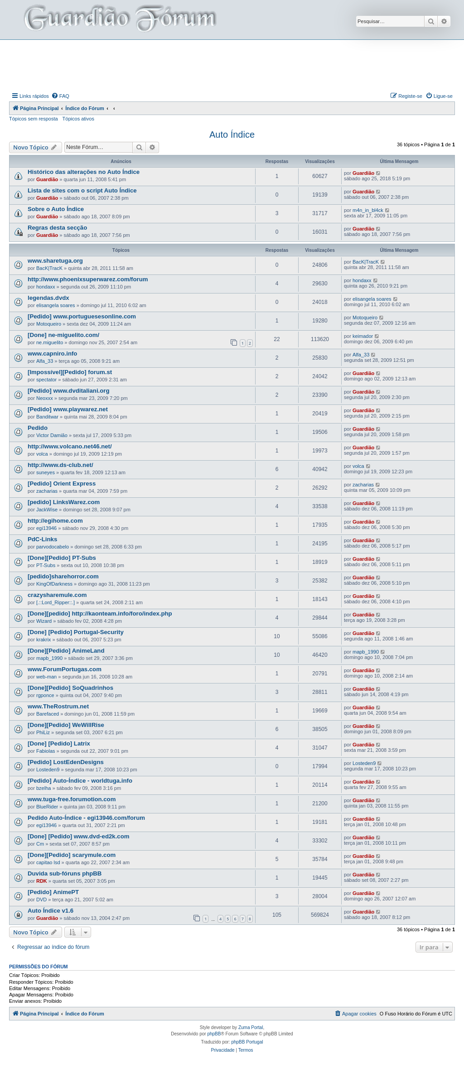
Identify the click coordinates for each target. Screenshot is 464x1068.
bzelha (43, 788)
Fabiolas (45, 751)
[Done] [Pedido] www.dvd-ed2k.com (78, 836)
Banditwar (47, 416)
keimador (363, 336)
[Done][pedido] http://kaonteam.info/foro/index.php (100, 613)
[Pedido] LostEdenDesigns (66, 762)
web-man (46, 676)
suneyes (45, 472)
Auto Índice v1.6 (50, 910)
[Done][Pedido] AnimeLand (66, 650)
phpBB (214, 1033)
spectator (46, 379)
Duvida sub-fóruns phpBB (65, 873)
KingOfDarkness (54, 584)
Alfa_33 (44, 361)
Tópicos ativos (78, 118)
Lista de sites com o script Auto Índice (82, 190)
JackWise (47, 509)
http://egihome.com (55, 520)
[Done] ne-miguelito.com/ (63, 335)
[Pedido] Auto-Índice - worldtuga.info (80, 780)
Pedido (38, 427)
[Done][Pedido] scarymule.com (72, 855)
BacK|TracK (49, 268)
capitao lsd (48, 862)
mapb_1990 (49, 658)
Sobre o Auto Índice (56, 209)
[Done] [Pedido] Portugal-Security (76, 632)
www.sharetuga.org (55, 260)
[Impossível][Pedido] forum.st (70, 372)
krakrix (43, 639)
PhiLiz (43, 732)
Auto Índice (232, 135)
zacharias (47, 491)
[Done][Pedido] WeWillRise (66, 725)
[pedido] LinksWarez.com (64, 502)
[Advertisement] (232, 64)
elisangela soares (55, 305)
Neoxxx (44, 398)
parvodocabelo (52, 546)
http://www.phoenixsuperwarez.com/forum (88, 279)
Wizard (44, 621)
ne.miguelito (49, 342)
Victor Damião (52, 435)
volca (42, 454)
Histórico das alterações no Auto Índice (84, 171)
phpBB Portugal (247, 1041)
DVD (41, 899)
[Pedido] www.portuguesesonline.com (82, 316)
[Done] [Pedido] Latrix (59, 743)
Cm (40, 844)
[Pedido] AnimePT (53, 892)
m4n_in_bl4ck (368, 210)
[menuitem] (60, 96)
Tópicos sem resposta (33, 118)
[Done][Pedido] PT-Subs (62, 557)
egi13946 (46, 528)
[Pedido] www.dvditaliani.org (68, 390)
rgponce (45, 695)
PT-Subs (45, 565)
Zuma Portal (250, 1027)
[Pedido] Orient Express (62, 483)
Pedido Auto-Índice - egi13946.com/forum (86, 817)
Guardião (47, 179)
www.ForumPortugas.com (65, 669)
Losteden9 (47, 769)
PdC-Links (42, 539)
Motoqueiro (48, 324)
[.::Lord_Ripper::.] (55, 602)
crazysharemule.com (57, 595)
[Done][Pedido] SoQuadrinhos (70, 687)
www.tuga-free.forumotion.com (72, 799)
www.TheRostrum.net (58, 706)
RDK (41, 881)
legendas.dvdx (48, 297)
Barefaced (47, 714)
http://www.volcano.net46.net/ (70, 446)
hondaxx (45, 286)
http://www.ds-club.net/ (60, 465)
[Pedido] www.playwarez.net (68, 409)
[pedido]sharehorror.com (63, 576)
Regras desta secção (57, 227)
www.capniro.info (52, 353)
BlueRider (47, 806)
